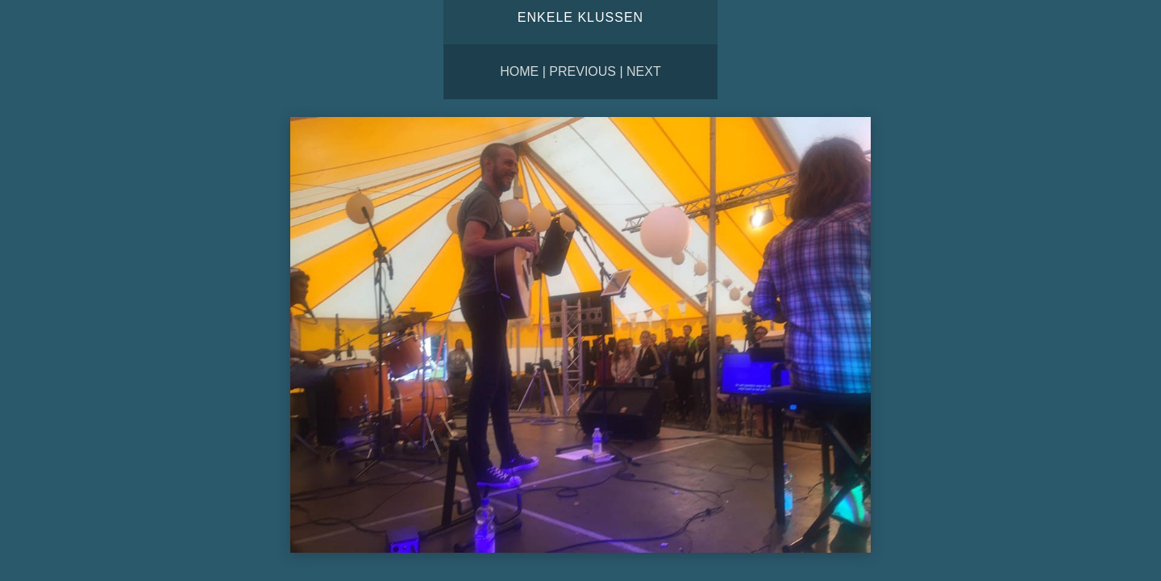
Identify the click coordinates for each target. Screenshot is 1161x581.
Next (643, 71)
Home (519, 71)
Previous (582, 71)
